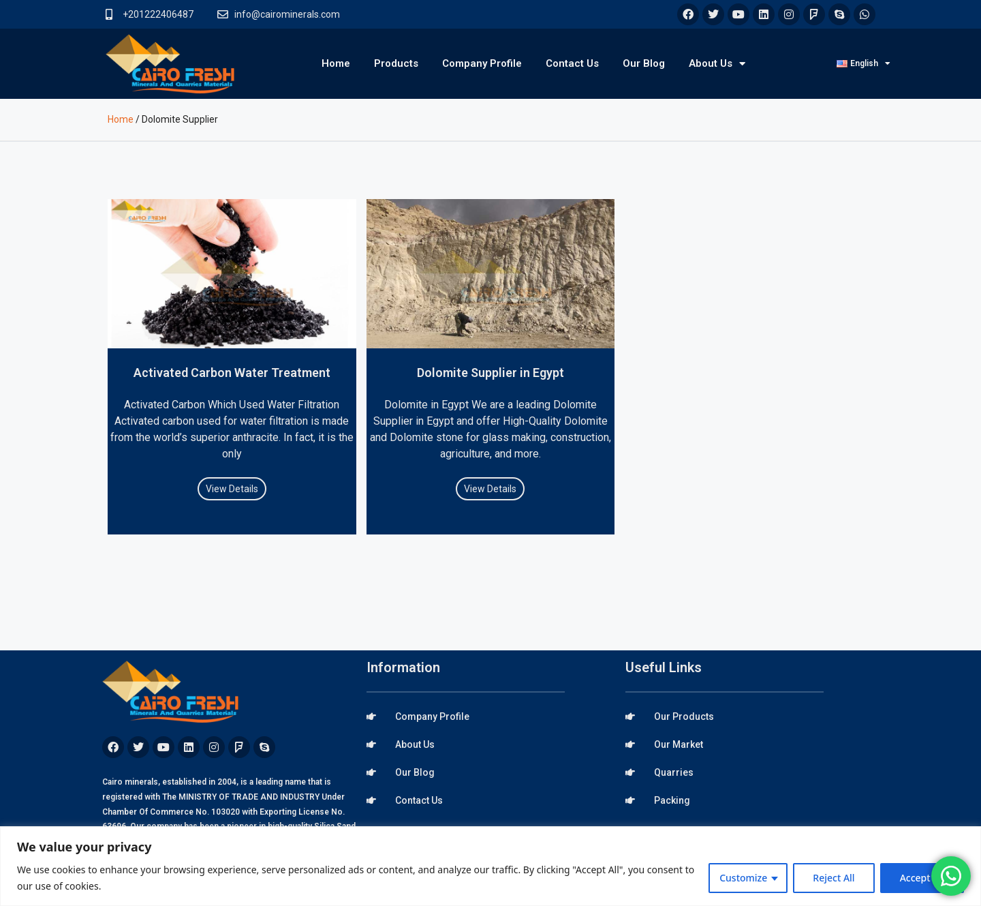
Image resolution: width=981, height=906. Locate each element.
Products (396, 63)
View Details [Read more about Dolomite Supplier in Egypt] (490, 488)
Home (336, 63)
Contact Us (572, 63)
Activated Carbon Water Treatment (232, 372)
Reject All (833, 877)
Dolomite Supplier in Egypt (490, 372)
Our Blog (644, 63)
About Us (717, 64)
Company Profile (482, 63)
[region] (490, 866)
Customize (743, 877)
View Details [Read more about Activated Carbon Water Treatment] (232, 488)
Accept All (922, 877)
